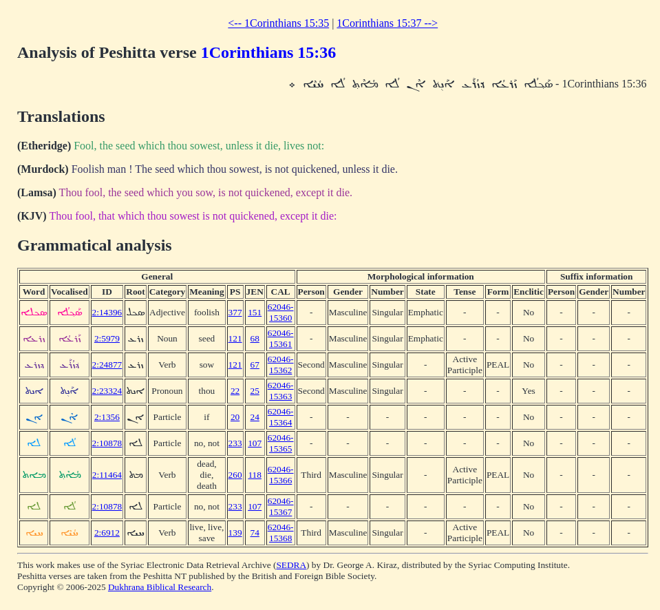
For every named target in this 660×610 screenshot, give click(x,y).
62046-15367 (281, 506)
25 (255, 391)
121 (235, 338)
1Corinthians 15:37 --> (387, 23)
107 (255, 443)
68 (255, 338)
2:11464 (107, 475)
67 (255, 364)
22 (235, 391)
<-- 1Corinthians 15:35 (278, 23)
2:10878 (107, 443)
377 (235, 312)
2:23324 (107, 391)
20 (235, 417)
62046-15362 (281, 364)
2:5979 (107, 338)
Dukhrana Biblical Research (159, 587)
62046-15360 (281, 312)
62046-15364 (281, 417)
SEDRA (291, 565)
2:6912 (107, 532)
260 (235, 475)
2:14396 (107, 312)
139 (235, 532)
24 (255, 417)
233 (235, 443)
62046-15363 (281, 390)
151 (255, 312)
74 (255, 532)
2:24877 (107, 364)
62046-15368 (281, 532)
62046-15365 (281, 443)
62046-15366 (281, 474)
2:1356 (107, 417)
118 (255, 475)
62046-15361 (281, 338)
